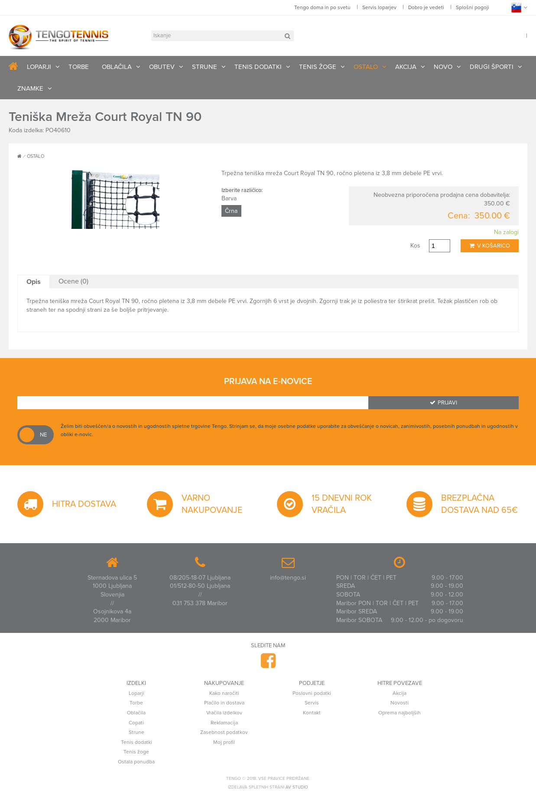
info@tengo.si (288, 577)
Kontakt (312, 713)
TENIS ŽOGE (317, 67)
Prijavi (443, 402)
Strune (136, 732)
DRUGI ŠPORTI (491, 67)
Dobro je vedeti (426, 7)
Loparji (136, 693)
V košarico (489, 245)
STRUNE (204, 67)
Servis (312, 703)
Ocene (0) (73, 281)
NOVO (443, 67)
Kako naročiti (224, 693)
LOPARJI (39, 67)
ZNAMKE (30, 88)
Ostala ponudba (136, 762)
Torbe (136, 703)
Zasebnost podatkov (224, 732)
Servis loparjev (379, 7)
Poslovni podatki (311, 693)
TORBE (78, 67)
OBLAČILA (117, 67)
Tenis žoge (136, 752)
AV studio (297, 787)
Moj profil (224, 742)
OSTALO (366, 67)
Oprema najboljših (399, 713)
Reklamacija (224, 723)
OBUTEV (162, 67)
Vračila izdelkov (224, 713)
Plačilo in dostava (224, 703)
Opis (33, 281)
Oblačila (136, 713)
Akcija (399, 693)
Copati (136, 723)
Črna (231, 211)
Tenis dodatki (136, 742)
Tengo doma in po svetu (322, 7)
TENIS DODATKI (258, 67)
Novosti (399, 703)
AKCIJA (405, 67)
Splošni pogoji (472, 7)
